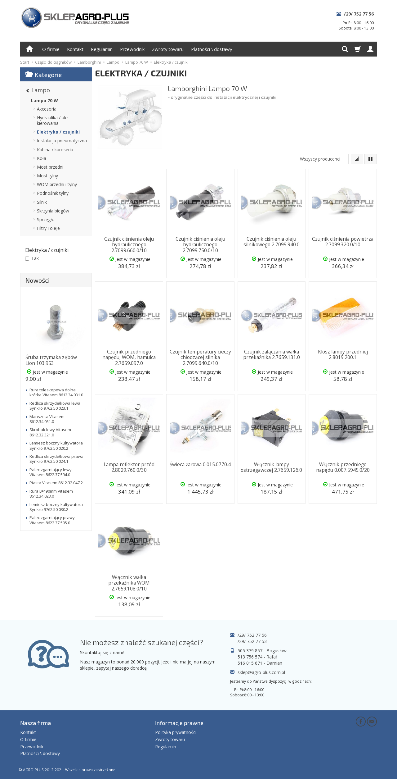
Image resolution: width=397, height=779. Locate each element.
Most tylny (47, 176)
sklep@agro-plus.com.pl (261, 672)
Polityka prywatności (175, 732)
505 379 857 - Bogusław (262, 651)
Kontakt (75, 49)
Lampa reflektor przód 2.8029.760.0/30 (129, 467)
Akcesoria (46, 109)
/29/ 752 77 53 (252, 641)
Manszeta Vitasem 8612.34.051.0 (47, 419)
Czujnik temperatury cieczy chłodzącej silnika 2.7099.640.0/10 (200, 357)
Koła (41, 158)
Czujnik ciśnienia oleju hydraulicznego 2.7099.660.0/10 (129, 245)
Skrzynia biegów (53, 211)
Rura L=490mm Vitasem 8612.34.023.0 (51, 493)
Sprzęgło (46, 219)
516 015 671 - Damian (260, 663)
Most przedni (50, 167)
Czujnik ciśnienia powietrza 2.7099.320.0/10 (342, 242)
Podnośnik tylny (53, 193)
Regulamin (102, 49)
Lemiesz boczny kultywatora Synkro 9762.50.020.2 (56, 445)
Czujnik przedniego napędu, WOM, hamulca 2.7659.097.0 (129, 357)
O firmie (51, 49)
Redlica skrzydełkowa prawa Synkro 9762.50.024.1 (56, 458)
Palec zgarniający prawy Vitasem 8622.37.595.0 (52, 520)
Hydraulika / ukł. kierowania (53, 120)
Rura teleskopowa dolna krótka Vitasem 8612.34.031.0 (56, 392)
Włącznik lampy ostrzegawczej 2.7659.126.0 (271, 467)
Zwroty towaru (168, 49)
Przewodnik (132, 49)
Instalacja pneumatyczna (62, 141)
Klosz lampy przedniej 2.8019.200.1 (343, 354)
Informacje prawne (179, 723)
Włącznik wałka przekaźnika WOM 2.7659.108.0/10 (129, 583)
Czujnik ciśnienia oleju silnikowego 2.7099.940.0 (271, 242)
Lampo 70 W (44, 100)
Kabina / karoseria (55, 150)
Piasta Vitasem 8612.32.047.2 (56, 482)
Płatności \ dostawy (211, 49)
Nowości (37, 280)
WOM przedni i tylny (57, 184)
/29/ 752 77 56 (359, 14)
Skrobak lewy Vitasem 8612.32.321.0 (50, 432)
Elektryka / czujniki (58, 132)
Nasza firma (35, 723)
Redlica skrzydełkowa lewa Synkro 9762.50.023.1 (54, 405)
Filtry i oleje (48, 228)
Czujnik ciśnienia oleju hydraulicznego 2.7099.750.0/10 (200, 245)
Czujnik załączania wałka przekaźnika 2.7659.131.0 (271, 354)
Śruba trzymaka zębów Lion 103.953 (51, 360)
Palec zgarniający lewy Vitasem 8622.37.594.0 (50, 472)
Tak (32, 258)
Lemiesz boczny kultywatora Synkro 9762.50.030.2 (56, 507)
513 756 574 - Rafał (257, 657)
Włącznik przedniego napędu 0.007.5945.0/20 (343, 467)
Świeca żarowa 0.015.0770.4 (200, 464)
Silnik (42, 202)
